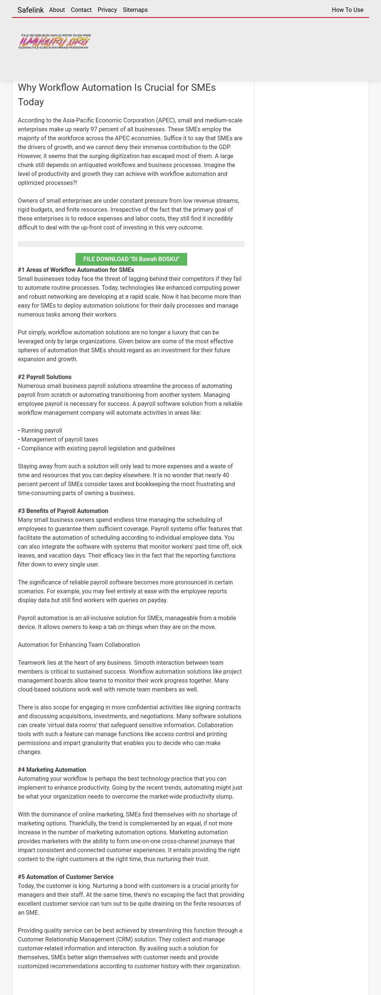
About (57, 9)
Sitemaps (135, 9)
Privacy (107, 9)
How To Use (348, 9)
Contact (81, 9)
